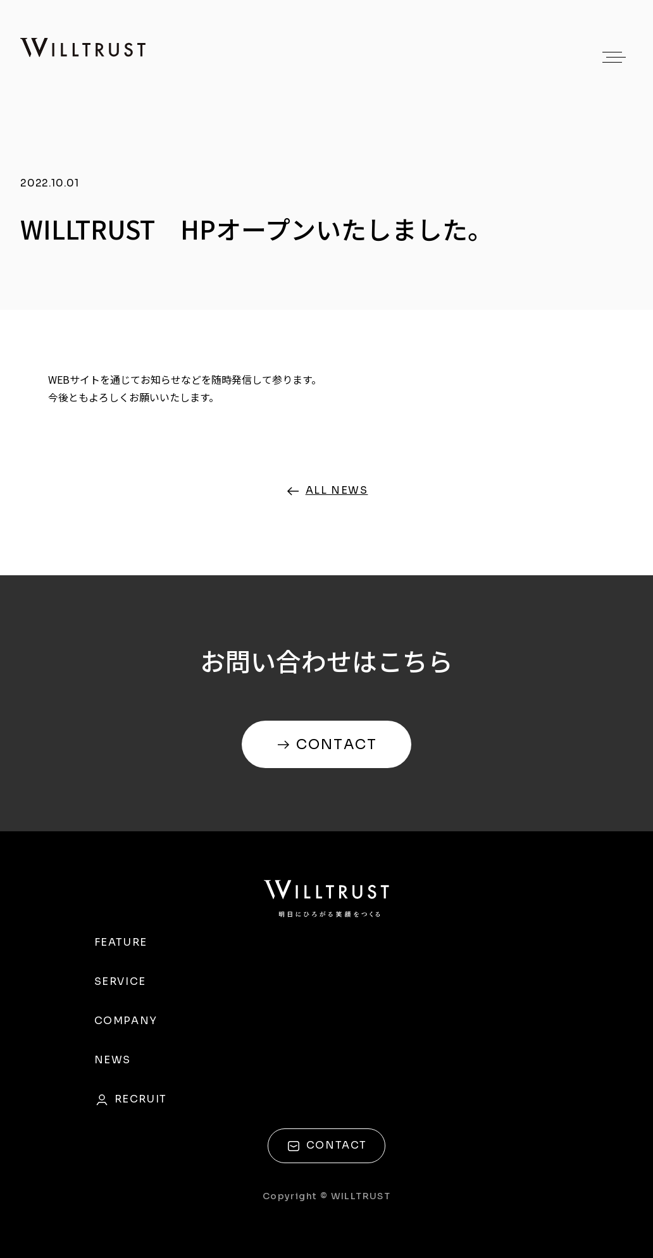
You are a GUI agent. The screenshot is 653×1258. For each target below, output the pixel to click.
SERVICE (120, 981)
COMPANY (126, 1020)
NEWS (112, 1059)
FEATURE (120, 942)
